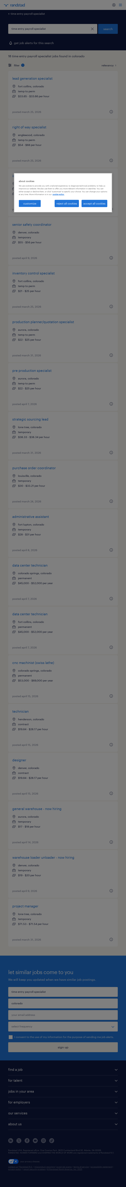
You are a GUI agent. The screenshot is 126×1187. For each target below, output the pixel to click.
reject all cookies (66, 203)
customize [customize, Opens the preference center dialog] (29, 203)
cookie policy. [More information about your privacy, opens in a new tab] (58, 194)
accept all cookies (94, 203)
